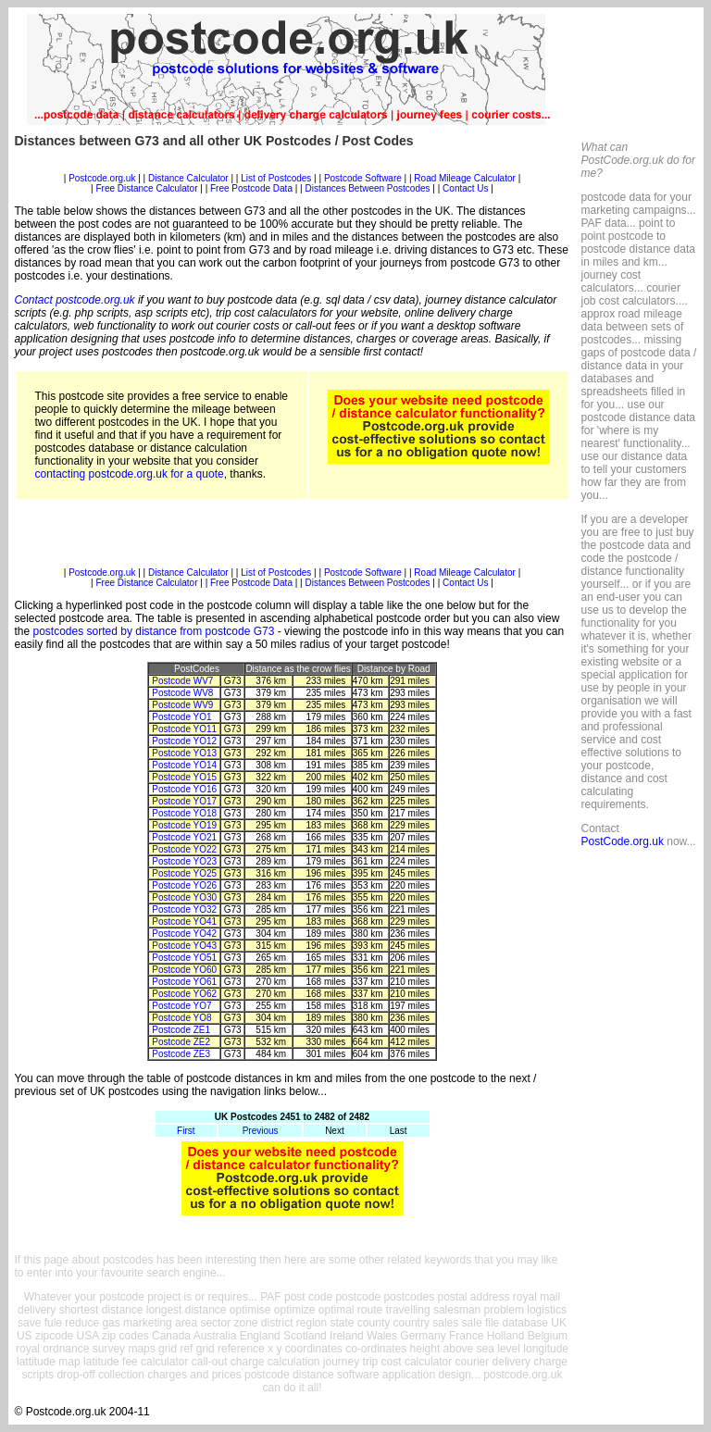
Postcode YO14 (184, 765)
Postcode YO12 (184, 741)
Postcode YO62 (184, 994)
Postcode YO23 (184, 861)
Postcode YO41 (184, 921)
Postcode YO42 (184, 933)
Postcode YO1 (181, 717)
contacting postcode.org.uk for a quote (129, 473)
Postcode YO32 (184, 909)
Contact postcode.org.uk (75, 299)
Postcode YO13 (184, 753)
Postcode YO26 (184, 885)
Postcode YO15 (184, 777)
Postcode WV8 (182, 693)
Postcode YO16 (184, 789)
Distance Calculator (188, 178)
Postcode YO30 (184, 897)
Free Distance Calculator (146, 188)
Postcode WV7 (182, 681)
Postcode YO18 (184, 813)
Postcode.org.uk (102, 178)
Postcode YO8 (181, 1018)
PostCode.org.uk (622, 841)
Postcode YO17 (184, 801)
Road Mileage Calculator (465, 178)
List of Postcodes (276, 178)
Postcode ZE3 (181, 1054)
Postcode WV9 (182, 705)
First (185, 1131)
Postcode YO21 (184, 837)
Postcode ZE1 (181, 1030)
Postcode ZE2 (181, 1042)
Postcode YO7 (181, 1006)
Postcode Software (363, 178)
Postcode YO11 (184, 729)
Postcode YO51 (184, 958)
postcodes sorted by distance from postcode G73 (154, 631)
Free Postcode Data (251, 188)
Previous (261, 1131)
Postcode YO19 (184, 825)
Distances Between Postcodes (367, 188)
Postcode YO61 (184, 982)
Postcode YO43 (184, 945)
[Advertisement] (292, 166)
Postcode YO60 (184, 970)
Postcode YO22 (184, 849)
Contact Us (467, 188)
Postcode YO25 (184, 873)
